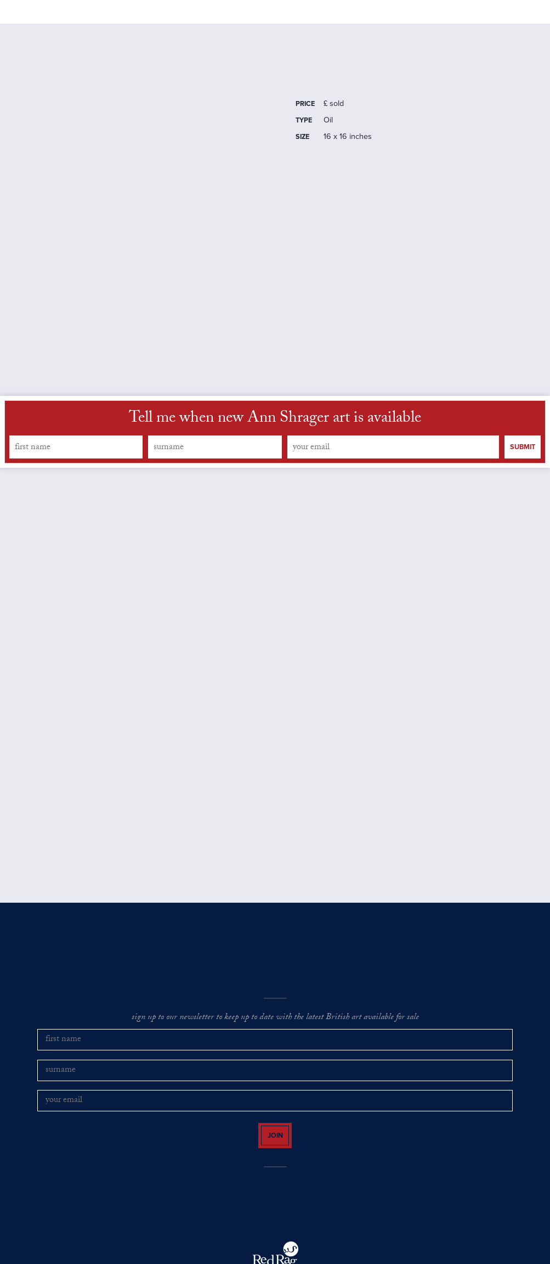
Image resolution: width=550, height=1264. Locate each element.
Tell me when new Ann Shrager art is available (275, 448)
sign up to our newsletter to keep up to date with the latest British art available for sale (275, 1047)
